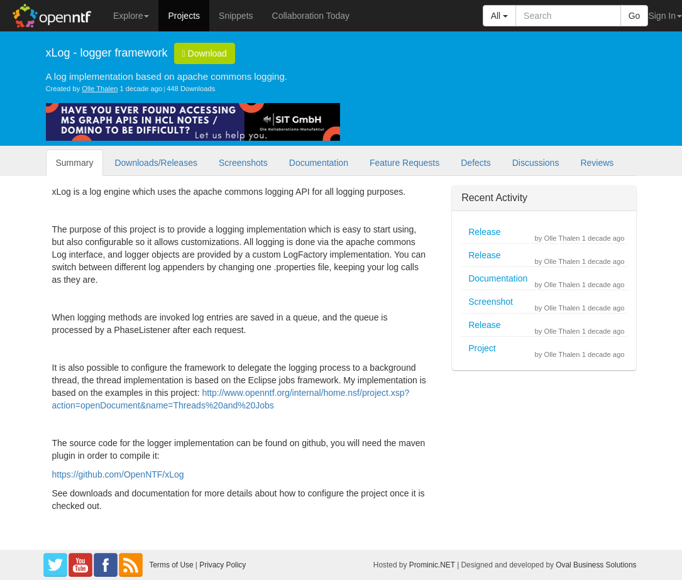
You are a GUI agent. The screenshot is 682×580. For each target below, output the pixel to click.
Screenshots (243, 163)
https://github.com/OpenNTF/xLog (118, 474)
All (499, 16)
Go (635, 16)
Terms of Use (172, 565)
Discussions (535, 163)
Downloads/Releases (155, 163)
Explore (131, 16)
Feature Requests (404, 163)
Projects (184, 16)
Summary (75, 163)
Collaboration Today (311, 16)
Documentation (318, 163)
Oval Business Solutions (596, 565)
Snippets (236, 16)
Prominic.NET (432, 565)
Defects (475, 163)
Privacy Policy (222, 565)
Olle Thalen (100, 88)
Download (204, 53)
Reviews (596, 163)
